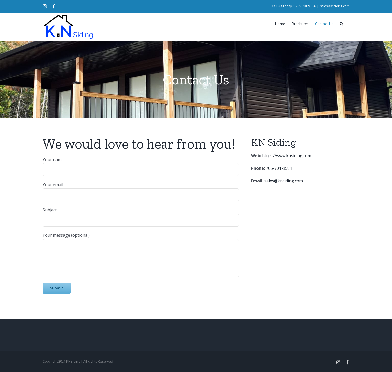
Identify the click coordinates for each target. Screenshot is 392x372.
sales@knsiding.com (335, 6)
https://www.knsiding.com (286, 156)
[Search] (341, 23)
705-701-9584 (279, 168)
